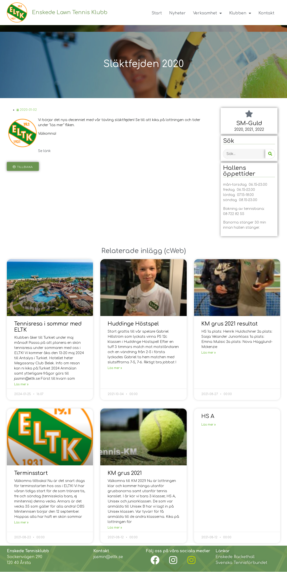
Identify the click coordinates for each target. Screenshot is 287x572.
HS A (207, 416)
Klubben (240, 13)
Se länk (44, 151)
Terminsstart (31, 473)
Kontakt (266, 13)
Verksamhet (207, 13)
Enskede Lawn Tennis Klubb (69, 12)
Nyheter (177, 13)
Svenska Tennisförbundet (241, 563)
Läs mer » (21, 384)
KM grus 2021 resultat (229, 324)
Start (157, 13)
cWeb (175, 251)
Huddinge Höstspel (133, 324)
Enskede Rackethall (235, 557)
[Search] (270, 154)
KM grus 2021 (125, 473)
